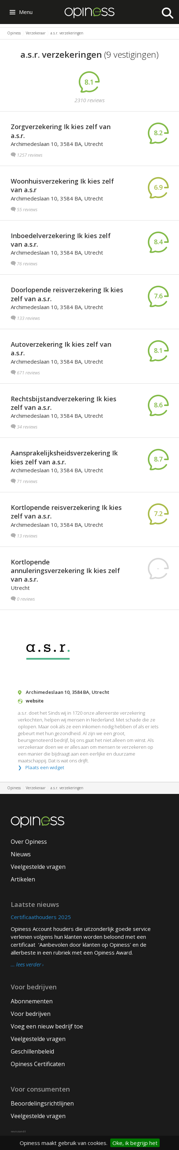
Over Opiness (29, 842)
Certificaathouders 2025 (41, 917)
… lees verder (26, 964)
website (35, 700)
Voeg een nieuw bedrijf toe (47, 1026)
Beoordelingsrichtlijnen (42, 1103)
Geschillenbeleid (32, 1051)
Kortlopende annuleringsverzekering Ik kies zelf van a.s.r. (65, 571)
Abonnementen (32, 1001)
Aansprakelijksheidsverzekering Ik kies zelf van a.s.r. (64, 457)
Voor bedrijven (30, 1014)
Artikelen (23, 879)
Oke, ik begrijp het (135, 1142)
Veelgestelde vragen (38, 867)
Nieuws (21, 854)
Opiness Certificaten (38, 1064)
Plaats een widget (44, 767)
